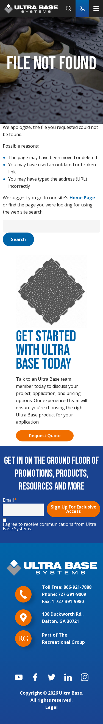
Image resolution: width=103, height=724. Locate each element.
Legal (51, 707)
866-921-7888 (77, 587)
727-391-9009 (72, 594)
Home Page (82, 198)
